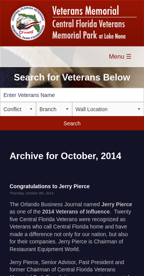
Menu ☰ (120, 56)
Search (71, 123)
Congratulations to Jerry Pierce (50, 186)
